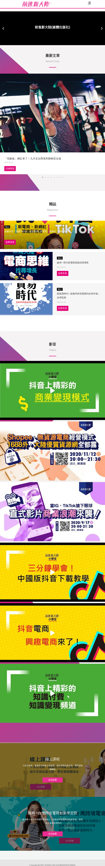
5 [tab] (54, 177)
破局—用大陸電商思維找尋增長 (73, 262)
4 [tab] (51, 177)
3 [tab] (48, 177)
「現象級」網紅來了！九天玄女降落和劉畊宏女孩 (32, 158)
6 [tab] (56, 177)
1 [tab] (42, 177)
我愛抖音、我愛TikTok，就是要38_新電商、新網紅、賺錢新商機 (37, 231)
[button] (51, 42)
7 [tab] (59, 177)
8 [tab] (62, 177)
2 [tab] (45, 177)
